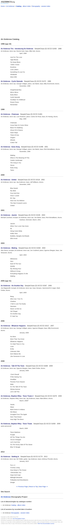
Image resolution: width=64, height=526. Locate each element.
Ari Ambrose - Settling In (10, 456)
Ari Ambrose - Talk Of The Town (12, 366)
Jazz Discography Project (19, 518)
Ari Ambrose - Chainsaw (10, 114)
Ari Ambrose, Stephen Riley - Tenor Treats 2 (17, 396)
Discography (36, 6)
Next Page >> (43, 486)
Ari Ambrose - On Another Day (12, 285)
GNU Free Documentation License (46, 523)
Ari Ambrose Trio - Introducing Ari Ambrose (17, 49)
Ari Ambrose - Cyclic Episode (12, 81)
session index (45, 6)
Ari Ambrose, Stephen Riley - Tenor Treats (16, 424)
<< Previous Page (22, 486)
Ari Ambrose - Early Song (10, 147)
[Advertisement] (32, 22)
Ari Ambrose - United (8, 180)
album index (27, 6)
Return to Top (33, 486)
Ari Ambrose (10, 6)
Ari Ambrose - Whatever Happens (13, 326)
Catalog (18, 6)
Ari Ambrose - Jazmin (9, 215)
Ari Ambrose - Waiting (9, 248)
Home (3, 6)
